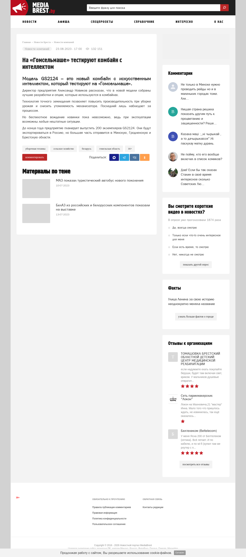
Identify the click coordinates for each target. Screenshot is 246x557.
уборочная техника (35, 148)
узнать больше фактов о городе (196, 316)
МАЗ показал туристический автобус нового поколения (99, 180)
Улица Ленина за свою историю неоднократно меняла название (191, 301)
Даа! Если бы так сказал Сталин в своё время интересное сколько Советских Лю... (199, 177)
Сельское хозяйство (63, 148)
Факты (174, 288)
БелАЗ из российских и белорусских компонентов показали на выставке (103, 207)
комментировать (34, 157)
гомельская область (109, 148)
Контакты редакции (153, 507)
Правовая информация (104, 513)
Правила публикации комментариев (111, 507)
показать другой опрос (196, 264)
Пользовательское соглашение (108, 524)
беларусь (86, 148)
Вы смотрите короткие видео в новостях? (190, 209)
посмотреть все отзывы (196, 464)
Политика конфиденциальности (109, 518)
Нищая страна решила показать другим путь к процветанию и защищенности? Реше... (199, 116)
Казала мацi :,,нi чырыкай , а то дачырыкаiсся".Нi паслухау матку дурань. (201, 138)
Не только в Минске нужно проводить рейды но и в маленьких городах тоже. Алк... (200, 91)
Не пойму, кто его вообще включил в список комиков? (201, 156)
